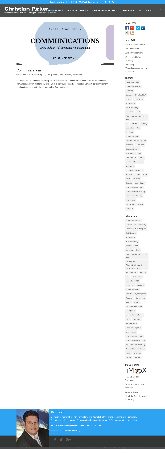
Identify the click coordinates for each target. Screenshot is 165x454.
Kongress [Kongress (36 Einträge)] (129, 155)
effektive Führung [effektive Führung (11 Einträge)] (132, 244)
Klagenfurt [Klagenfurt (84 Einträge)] (129, 146)
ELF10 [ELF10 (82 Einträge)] (138, 112)
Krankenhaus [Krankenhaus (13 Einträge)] (140, 302)
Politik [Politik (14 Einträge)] (128, 181)
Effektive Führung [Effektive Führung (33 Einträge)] (132, 108)
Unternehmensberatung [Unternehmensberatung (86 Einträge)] (134, 189)
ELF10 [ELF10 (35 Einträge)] (138, 253)
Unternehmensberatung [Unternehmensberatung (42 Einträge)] (134, 341)
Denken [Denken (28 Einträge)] (128, 99)
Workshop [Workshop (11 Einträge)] (137, 358)
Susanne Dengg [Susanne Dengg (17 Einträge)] (131, 328)
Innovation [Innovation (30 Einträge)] (140, 289)
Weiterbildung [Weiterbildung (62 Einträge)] (130, 207)
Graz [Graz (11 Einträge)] (127, 280)
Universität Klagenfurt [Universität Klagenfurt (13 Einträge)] (133, 332)
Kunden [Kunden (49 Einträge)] (138, 155)
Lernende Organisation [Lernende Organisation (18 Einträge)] (134, 311)
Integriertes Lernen (76, 11)
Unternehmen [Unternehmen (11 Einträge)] (131, 337)
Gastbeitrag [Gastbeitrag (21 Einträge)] (130, 129)
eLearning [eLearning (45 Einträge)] (129, 112)
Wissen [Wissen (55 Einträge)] (140, 207)
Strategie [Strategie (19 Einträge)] (129, 185)
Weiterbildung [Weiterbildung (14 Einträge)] (140, 350)
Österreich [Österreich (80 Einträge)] (129, 211)
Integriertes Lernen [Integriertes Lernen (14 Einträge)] (132, 137)
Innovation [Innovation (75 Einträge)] (129, 133)
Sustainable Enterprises (135, 44)
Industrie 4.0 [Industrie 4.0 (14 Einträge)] (130, 289)
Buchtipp (49, 75)
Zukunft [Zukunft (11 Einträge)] (128, 363)
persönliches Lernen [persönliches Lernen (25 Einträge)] (133, 176)
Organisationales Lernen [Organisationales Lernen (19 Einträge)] (134, 319)
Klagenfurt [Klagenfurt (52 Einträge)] (129, 302)
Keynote (35, 11)
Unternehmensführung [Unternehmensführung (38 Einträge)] (134, 198)
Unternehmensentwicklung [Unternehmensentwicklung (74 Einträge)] (135, 194)
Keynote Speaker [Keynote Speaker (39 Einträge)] (140, 142)
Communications (29, 70)
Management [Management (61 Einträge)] (138, 163)
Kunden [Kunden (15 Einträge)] (128, 306)
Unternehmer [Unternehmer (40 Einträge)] (130, 202)
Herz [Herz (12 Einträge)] (140, 280)
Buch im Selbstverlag (134, 53)
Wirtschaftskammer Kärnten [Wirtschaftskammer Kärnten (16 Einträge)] (135, 354)
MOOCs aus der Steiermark (136, 382)
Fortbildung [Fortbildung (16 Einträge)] (134, 124)
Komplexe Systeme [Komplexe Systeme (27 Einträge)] (132, 150)
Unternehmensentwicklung (104, 11)
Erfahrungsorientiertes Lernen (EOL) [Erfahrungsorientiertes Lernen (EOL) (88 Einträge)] (136, 118)
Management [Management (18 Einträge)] (130, 315)
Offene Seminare (53, 11)
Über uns (127, 11)
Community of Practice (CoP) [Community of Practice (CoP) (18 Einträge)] (136, 95)
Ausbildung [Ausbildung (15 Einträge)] (130, 82)
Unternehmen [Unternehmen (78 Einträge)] (140, 185)
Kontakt (149, 11)
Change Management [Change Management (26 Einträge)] (133, 223)
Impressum (56, 436)
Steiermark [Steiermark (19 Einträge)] (136, 181)
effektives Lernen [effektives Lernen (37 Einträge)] (132, 249)
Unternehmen (77, 75)
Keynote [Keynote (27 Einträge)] (129, 298)
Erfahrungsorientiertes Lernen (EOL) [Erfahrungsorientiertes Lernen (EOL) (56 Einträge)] (136, 259)
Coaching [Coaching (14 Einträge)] (129, 91)
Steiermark (67, 75)
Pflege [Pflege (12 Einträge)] (128, 324)
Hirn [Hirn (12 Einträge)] (127, 285)
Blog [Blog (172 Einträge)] (137, 82)
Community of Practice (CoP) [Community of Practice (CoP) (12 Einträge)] (136, 231)
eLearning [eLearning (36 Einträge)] (129, 253)
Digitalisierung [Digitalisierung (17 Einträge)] (131, 236)
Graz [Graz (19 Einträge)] (138, 129)
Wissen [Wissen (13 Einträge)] (128, 358)
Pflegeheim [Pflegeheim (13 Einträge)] (137, 324)
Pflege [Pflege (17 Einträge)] (145, 176)
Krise (61, 75)
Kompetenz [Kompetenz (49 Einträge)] (140, 146)
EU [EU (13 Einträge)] (127, 124)
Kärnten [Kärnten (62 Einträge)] (136, 306)
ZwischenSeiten (131, 397)
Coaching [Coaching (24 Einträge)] (142, 227)
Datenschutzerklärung (71, 436)
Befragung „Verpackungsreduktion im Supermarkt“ (136, 68)
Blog (140, 11)
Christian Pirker (24, 75)
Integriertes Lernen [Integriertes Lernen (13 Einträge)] (132, 293)
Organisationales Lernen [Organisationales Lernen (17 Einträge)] (134, 172)
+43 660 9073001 (70, 2)
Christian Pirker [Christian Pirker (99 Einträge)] (131, 227)
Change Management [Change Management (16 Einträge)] (133, 86)
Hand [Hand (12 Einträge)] (134, 280)
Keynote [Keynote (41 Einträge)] (129, 142)
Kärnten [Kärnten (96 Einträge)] (141, 159)
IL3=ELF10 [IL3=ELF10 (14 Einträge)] (135, 285)
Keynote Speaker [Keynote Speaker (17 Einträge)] (140, 298)
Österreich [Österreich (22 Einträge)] (137, 363)
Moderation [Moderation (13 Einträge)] (130, 168)
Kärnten (55, 75)
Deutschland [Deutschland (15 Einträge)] (138, 99)
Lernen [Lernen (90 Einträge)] (128, 163)
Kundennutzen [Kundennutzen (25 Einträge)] (131, 159)
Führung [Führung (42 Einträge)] (144, 124)
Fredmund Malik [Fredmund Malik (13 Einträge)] (131, 276)
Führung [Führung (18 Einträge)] (143, 276)
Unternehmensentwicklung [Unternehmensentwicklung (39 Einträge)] (135, 345)
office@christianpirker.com (67, 430)
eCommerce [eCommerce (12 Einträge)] (130, 104)
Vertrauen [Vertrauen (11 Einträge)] (129, 350)
